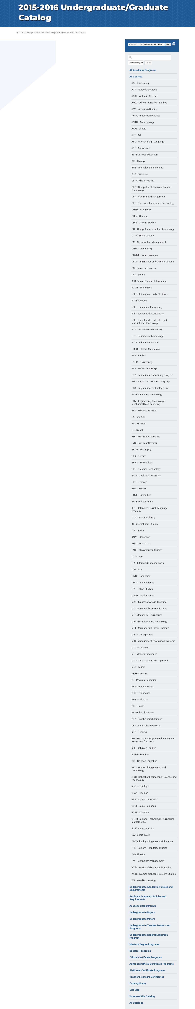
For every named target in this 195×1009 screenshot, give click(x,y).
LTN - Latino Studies (142, 589)
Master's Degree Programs (144, 944)
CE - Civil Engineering (142, 180)
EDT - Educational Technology (147, 336)
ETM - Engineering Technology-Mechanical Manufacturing (148, 402)
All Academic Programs (142, 70)
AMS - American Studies (144, 109)
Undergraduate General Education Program (148, 936)
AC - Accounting (140, 83)
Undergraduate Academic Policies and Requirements (151, 888)
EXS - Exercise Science (143, 410)
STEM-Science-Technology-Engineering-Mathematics (153, 820)
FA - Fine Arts (138, 417)
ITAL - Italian (137, 530)
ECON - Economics (141, 287)
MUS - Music (138, 667)
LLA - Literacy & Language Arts (147, 563)
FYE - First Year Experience (145, 436)
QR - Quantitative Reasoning (146, 725)
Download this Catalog (142, 996)
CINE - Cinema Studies (143, 222)
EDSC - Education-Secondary (146, 329)
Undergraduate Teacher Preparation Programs (149, 927)
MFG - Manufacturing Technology (149, 621)
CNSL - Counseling (141, 248)
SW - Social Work (140, 834)
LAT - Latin (137, 556)
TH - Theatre (138, 854)
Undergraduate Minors (142, 918)
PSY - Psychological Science (146, 719)
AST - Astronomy (140, 148)
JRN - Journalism (140, 543)
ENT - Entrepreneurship (144, 368)
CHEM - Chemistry (141, 209)
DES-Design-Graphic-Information (149, 281)
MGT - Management (142, 634)
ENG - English (138, 355)
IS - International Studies (144, 524)
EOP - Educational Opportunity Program (152, 375)
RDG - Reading (139, 732)
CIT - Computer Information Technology (152, 229)
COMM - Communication (144, 255)
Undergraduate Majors (142, 912)
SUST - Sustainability (142, 828)
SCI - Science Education (144, 761)
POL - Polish (137, 706)
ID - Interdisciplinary (142, 501)
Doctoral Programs (140, 950)
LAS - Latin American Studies (146, 550)
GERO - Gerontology (142, 462)
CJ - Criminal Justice (142, 235)
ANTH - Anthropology (142, 122)
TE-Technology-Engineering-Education (152, 841)
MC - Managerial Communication (148, 608)
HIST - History (139, 482)
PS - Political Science (142, 712)
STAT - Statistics (140, 812)
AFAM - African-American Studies (149, 102)
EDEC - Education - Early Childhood (149, 294)
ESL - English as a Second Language (150, 381)
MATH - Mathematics (142, 595)
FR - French (137, 430)
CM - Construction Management (148, 242)
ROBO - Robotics (140, 754)
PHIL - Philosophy (140, 693)
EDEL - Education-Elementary (146, 307)
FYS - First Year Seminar (144, 443)
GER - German (138, 456)
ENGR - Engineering (141, 362)
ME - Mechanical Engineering (146, 615)
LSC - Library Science (142, 582)
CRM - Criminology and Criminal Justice (152, 261)
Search (148, 63)
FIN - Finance (138, 423)
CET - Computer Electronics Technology (153, 203)
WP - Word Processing (143, 880)
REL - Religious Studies (143, 748)
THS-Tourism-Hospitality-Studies (149, 847)
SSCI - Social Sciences (143, 806)
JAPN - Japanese (140, 537)
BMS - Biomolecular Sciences (147, 167)
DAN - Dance (138, 274)
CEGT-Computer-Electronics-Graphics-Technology (152, 188)
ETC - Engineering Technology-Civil (150, 388)
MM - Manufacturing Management (149, 660)
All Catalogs (136, 1002)
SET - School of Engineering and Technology (148, 769)
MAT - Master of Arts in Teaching (149, 602)
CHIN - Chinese (139, 216)
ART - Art (136, 135)
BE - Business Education (144, 154)
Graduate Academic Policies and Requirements (147, 898)
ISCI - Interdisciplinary (143, 517)
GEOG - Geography (141, 449)
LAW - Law (136, 569)
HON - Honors (139, 488)
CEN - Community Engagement (148, 196)
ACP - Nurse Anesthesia (144, 89)
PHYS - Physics (139, 699)
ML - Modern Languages (144, 654)
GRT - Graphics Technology (146, 469)
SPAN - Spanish (139, 793)
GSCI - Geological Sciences (146, 475)
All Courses (61, 33)
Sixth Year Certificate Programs (147, 970)
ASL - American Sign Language (147, 141)
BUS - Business (139, 174)
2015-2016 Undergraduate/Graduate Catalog (35, 33)
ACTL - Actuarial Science (144, 96)
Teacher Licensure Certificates (146, 976)
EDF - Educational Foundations (147, 313)
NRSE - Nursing (139, 673)
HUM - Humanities (141, 495)
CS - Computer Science (144, 268)
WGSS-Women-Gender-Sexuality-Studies (153, 873)
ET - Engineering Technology (146, 394)
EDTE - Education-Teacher (145, 342)
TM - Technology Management (147, 860)
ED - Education (139, 300)
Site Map (134, 989)
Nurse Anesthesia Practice (145, 115)
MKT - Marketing (140, 647)
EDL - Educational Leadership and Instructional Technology (149, 321)
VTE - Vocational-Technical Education (151, 867)
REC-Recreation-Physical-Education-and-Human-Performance (153, 740)
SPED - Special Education (144, 799)
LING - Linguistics (140, 576)
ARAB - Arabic (74, 33)
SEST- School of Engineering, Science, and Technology (154, 778)
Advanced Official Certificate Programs (151, 963)
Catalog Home (137, 983)
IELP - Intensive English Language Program (149, 509)
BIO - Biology (138, 161)
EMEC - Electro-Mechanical (145, 349)
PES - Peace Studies (142, 686)
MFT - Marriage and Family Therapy (150, 628)
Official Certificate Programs (145, 957)
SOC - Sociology (140, 786)
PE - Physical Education (144, 680)
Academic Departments (142, 905)
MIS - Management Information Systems (153, 641)
